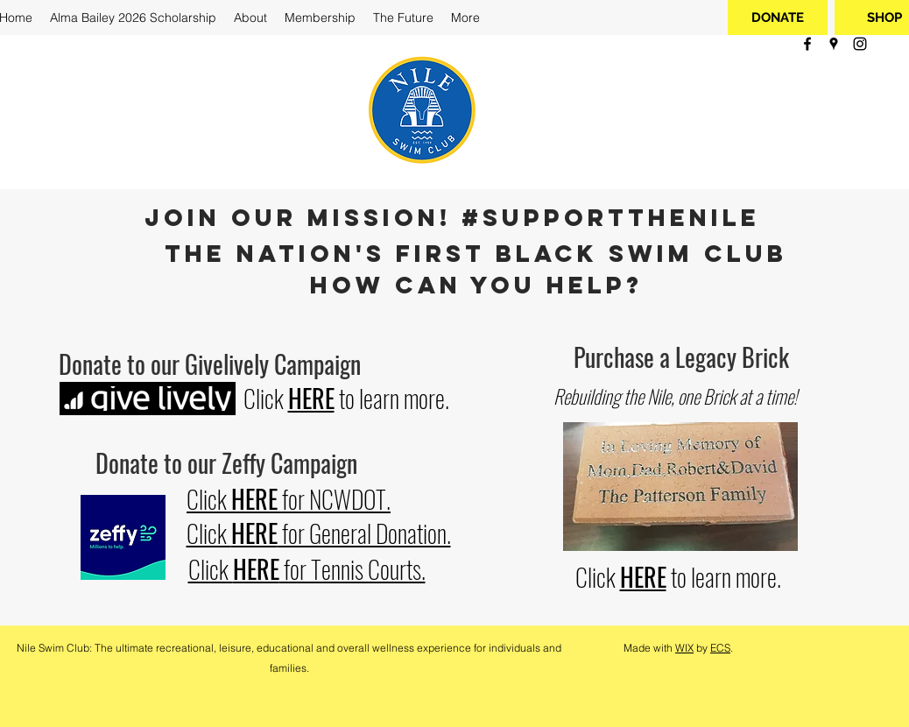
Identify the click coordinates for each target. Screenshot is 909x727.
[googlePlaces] (833, 44)
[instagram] (860, 44)
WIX (684, 647)
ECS (720, 647)
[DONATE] (778, 17)
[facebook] (807, 44)
